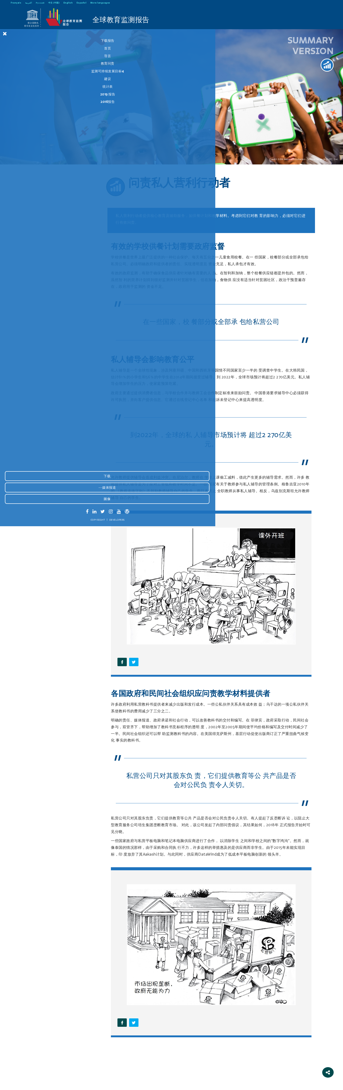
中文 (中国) (54, 2)
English (68, 2)
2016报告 (35, 102)
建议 (35, 79)
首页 (35, 48)
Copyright (25, 1084)
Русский (40, 2)
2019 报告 (35, 94)
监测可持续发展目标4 (35, 71)
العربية (28, 2)
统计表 (35, 86)
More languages (100, 2)
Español (82, 2)
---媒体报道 (34, 1052)
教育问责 (35, 63)
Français (16, 2)
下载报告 (35, 40)
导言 (35, 56)
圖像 (34, 1064)
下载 (34, 1041)
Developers (44, 1084)
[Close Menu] (5, 33)
